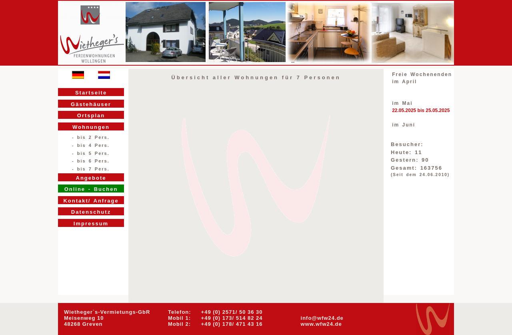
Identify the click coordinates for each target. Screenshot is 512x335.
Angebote (91, 178)
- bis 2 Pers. (91, 137)
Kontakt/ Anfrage (90, 201)
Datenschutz (91, 212)
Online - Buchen (91, 189)
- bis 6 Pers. (91, 160)
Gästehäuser (91, 104)
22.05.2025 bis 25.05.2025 (421, 110)
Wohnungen (91, 127)
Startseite (91, 93)
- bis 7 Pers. (91, 168)
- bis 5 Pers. (91, 153)
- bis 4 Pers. (91, 145)
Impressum (91, 224)
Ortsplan (91, 115)
